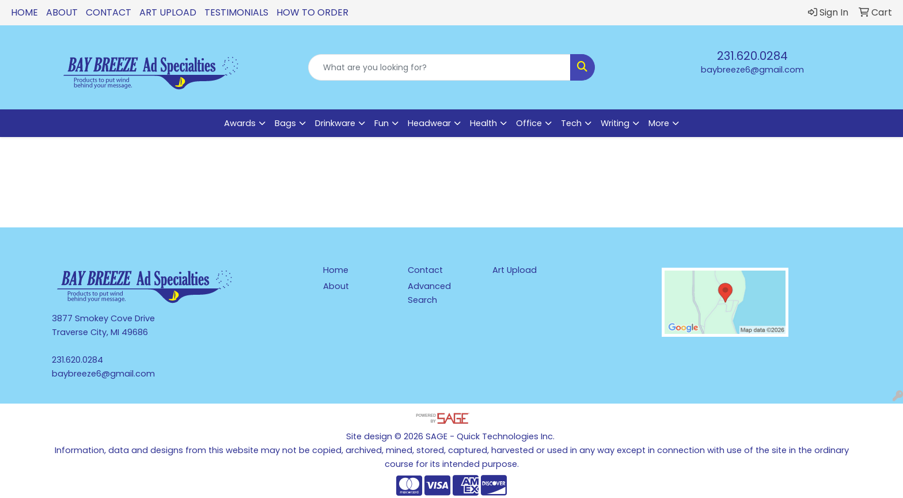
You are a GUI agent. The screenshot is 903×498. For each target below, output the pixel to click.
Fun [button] (381, 123)
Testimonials (236, 12)
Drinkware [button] (335, 123)
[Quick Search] (439, 67)
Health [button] (483, 123)
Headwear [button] (429, 123)
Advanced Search (429, 293)
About (62, 12)
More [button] (658, 123)
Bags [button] (285, 123)
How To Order (312, 12)
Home (24, 12)
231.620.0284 (752, 56)
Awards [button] (240, 123)
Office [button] (529, 123)
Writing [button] (615, 123)
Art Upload (167, 12)
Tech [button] (571, 123)
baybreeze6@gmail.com (752, 69)
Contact (108, 12)
